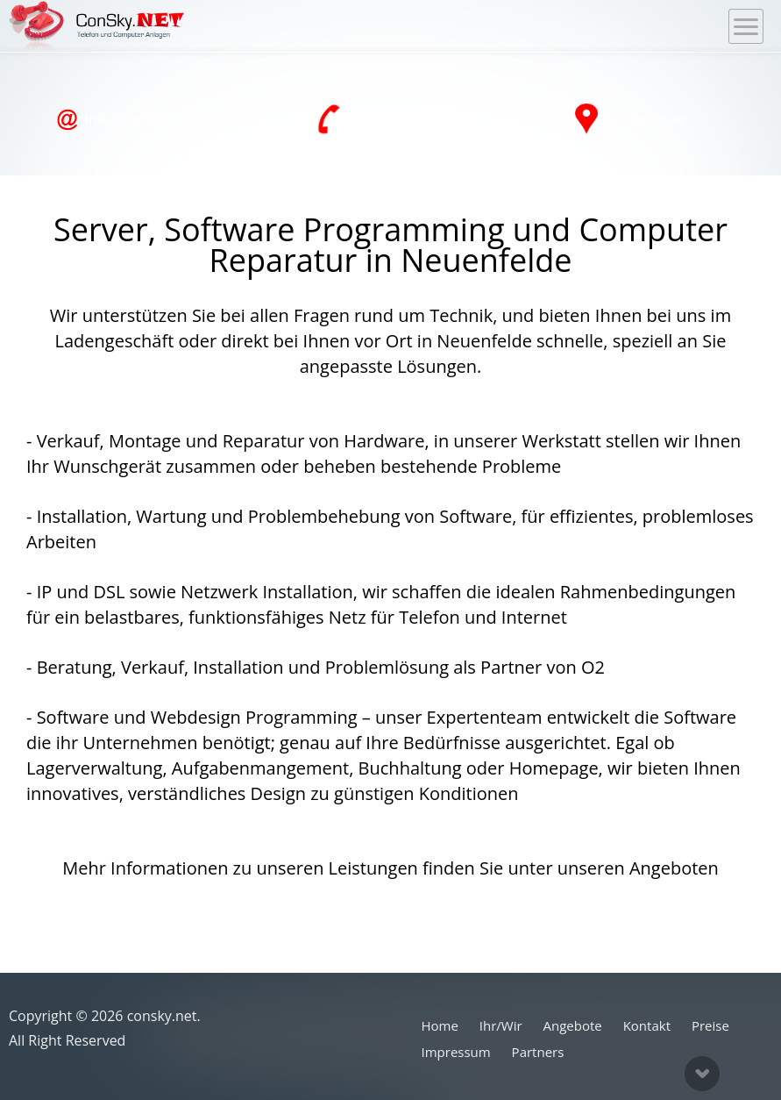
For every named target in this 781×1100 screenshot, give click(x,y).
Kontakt (647, 1025)
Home (440, 1025)
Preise (710, 1025)
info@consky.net (127, 119)
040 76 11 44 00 (385, 119)
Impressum (456, 1052)
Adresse (630, 119)
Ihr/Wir (500, 1025)
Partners (538, 1052)
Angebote (572, 1025)
